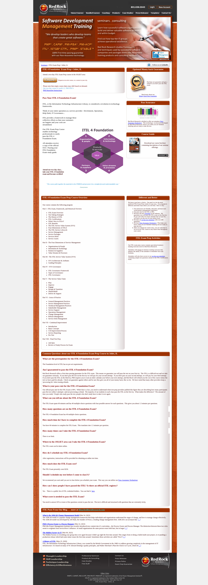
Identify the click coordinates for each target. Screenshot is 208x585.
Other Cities (105, 573)
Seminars (44, 65)
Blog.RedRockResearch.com (92, 510)
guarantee (148, 213)
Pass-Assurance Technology (148, 223)
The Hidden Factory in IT (52, 533)
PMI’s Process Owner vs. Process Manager (58, 524)
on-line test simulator (147, 220)
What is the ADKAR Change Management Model (61, 515)
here (93, 491)
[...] (139, 520)
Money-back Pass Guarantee (148, 96)
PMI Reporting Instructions (52, 90)
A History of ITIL (49, 541)
